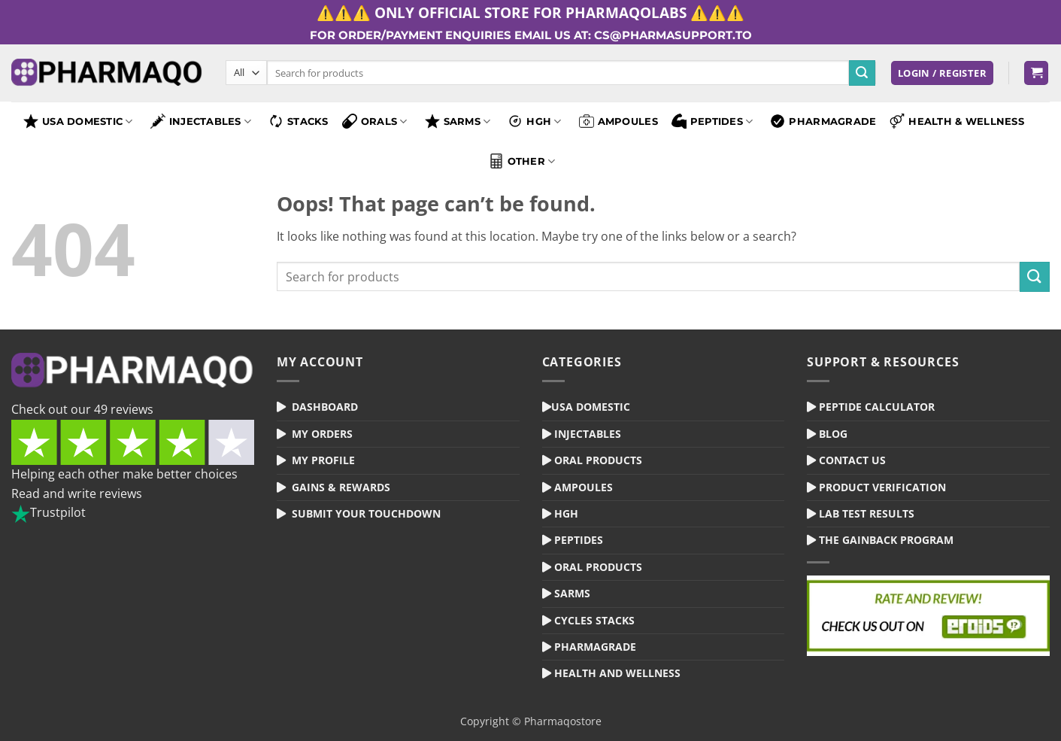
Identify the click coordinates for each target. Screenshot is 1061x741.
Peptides (712, 121)
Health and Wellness (617, 673)
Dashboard (325, 406)
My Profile (323, 460)
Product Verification (882, 487)
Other (522, 161)
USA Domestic (78, 121)
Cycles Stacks (594, 620)
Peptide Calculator (877, 406)
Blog (833, 434)
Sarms (572, 593)
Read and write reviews (76, 493)
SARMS (458, 121)
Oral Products (598, 460)
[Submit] (862, 73)
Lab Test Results (866, 513)
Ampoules (618, 121)
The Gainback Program (886, 540)
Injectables (200, 121)
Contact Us (852, 460)
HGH (534, 121)
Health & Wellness (957, 121)
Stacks (298, 121)
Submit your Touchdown (366, 513)
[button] (942, 73)
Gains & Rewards (341, 487)
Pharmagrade (823, 121)
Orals (375, 121)
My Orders (322, 434)
